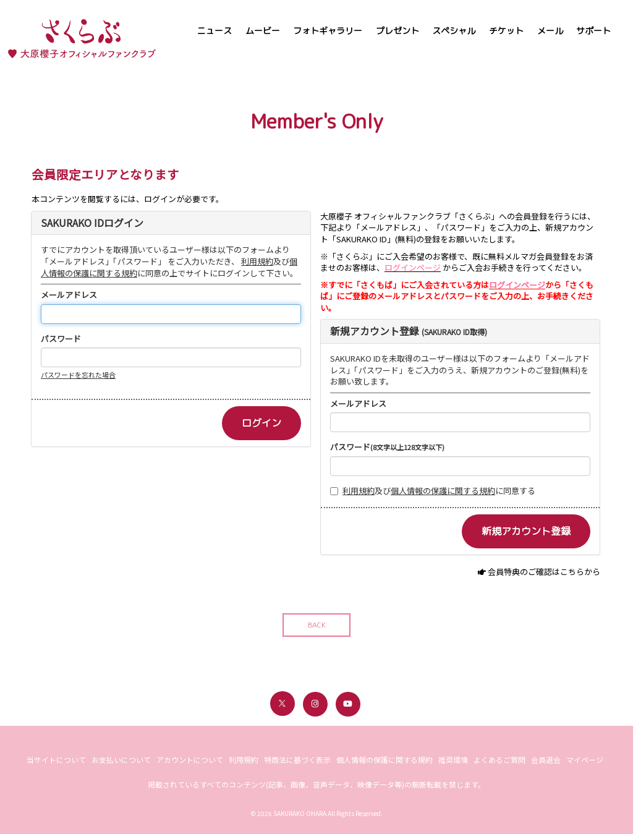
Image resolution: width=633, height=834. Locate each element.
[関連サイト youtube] (348, 704)
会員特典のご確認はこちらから (544, 571)
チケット (506, 30)
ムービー (262, 30)
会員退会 (546, 759)
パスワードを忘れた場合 (78, 375)
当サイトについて (56, 759)
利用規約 (257, 261)
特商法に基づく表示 (297, 759)
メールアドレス (69, 294)
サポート (593, 30)
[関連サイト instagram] (315, 704)
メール (550, 30)
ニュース (214, 30)
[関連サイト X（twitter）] (282, 703)
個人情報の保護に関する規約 (443, 490)
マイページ (584, 759)
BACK (317, 624)
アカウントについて (189, 759)
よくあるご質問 (499, 759)
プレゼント (397, 30)
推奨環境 (453, 759)
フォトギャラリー (327, 30)
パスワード (61, 338)
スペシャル (453, 30)
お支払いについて (121, 759)
